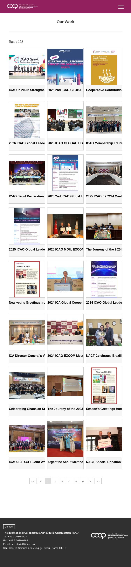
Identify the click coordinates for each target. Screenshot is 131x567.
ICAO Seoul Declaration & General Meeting (40, 196)
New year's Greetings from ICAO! (33, 302)
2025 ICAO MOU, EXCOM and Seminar (75, 249)
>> (98, 481)
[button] (121, 6)
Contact (9, 526)
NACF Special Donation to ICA (108, 462)
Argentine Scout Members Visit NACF (75, 462)
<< (33, 481)
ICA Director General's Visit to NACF (36, 355)
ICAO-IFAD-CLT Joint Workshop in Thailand (41, 462)
